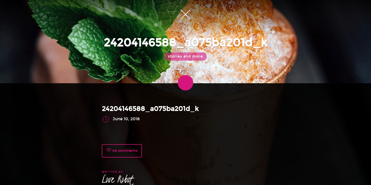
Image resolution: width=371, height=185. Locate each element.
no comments (122, 150)
